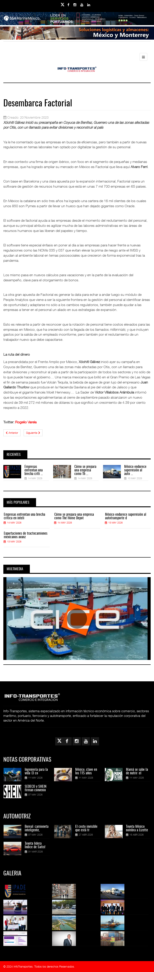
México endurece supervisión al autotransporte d (125, 516)
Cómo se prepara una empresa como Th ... (85, 470)
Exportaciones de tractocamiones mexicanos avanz (25, 535)
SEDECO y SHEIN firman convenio (35, 788)
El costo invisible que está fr (86, 828)
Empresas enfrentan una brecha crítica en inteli (24, 516)
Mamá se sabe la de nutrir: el (137, 771)
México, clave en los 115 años (86, 771)
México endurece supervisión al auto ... (135, 470)
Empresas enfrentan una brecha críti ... (33, 470)
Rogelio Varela (25, 422)
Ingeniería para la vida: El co (36, 771)
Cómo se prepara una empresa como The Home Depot (74, 516)
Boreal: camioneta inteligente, (37, 828)
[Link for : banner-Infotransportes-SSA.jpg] (77, 18)
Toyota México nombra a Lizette (137, 828)
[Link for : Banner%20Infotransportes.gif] (77, 33)
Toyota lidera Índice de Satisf (35, 845)
